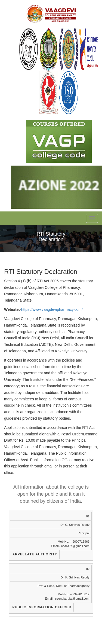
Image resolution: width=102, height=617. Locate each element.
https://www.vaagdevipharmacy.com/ (52, 309)
